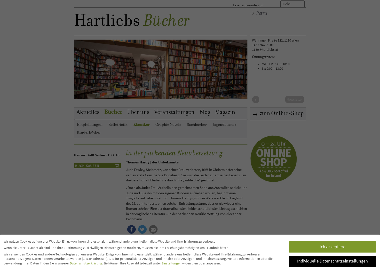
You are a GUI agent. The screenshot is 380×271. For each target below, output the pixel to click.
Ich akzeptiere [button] (332, 246)
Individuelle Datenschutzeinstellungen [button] (332, 261)
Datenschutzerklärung (86, 263)
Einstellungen (172, 263)
